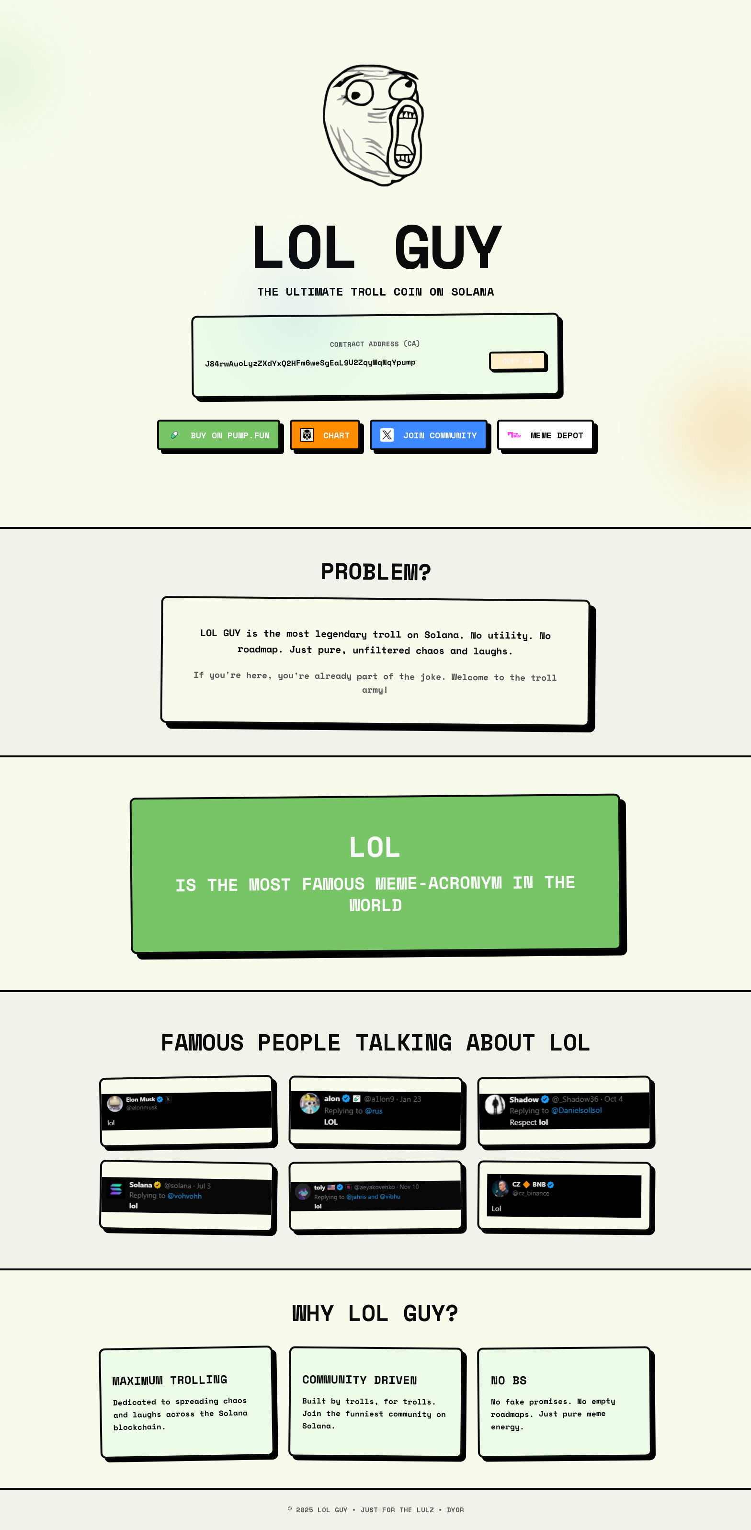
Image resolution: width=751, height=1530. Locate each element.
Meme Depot (545, 435)
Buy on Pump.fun (219, 435)
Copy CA (517, 360)
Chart (325, 435)
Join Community (428, 435)
